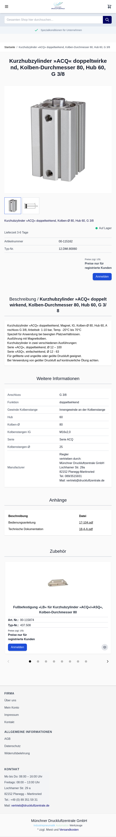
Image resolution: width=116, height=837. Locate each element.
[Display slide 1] (30, 661)
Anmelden (102, 276)
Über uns (10, 700)
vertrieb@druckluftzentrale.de (30, 805)
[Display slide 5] (62, 661)
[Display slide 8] (86, 661)
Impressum (11, 714)
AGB (7, 738)
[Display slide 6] (70, 661)
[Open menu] (6, 6)
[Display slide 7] (78, 661)
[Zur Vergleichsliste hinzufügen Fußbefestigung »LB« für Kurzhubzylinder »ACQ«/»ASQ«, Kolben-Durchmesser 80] (104, 647)
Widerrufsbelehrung (17, 753)
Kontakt (9, 722)
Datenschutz (12, 746)
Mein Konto (11, 707)
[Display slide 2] (38, 661)
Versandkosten (69, 829)
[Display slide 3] (46, 661)
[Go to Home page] (58, 6)
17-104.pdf (86, 522)
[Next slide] (108, 661)
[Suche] (107, 20)
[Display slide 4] (54, 661)
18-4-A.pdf (86, 529)
